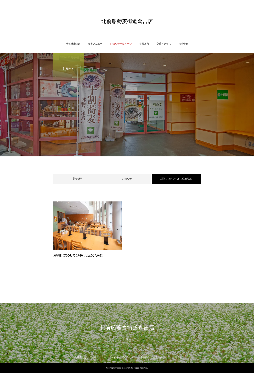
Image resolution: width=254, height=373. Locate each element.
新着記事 (77, 178)
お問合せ (183, 43)
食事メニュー (95, 43)
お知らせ (127, 178)
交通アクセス (163, 43)
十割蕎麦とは (73, 43)
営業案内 (144, 43)
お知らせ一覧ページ (121, 43)
